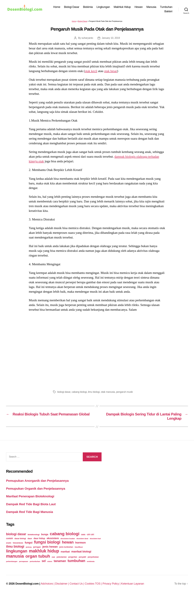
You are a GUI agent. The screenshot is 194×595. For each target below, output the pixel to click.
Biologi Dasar (71, 6)
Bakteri (168, 11)
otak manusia (108, 392)
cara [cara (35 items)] (83, 534)
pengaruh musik (124, 392)
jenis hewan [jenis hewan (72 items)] (50, 546)
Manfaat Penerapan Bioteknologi (30, 496)
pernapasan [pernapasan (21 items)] (23, 561)
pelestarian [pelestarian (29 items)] (62, 557)
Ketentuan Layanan (132, 583)
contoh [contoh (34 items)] (9, 538)
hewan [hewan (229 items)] (68, 542)
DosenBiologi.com (27, 583)
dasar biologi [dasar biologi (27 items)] (20, 538)
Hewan (139, 6)
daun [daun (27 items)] (30, 538)
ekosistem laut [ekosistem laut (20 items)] (95, 538)
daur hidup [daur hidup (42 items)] (39, 538)
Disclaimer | (62, 583)
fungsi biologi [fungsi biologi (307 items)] (47, 542)
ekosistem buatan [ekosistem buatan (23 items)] (67, 538)
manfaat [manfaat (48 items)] (65, 551)
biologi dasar (63, 392)
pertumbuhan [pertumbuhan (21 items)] (35, 561)
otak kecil (91, 71)
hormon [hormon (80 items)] (80, 542)
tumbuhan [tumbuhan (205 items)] (76, 561)
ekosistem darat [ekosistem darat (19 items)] (82, 538)
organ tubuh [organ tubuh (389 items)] (37, 556)
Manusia (151, 6)
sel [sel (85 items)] (44, 561)
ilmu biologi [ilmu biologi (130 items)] (15, 546)
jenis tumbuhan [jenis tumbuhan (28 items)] (66, 547)
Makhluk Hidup (122, 6)
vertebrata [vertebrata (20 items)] (90, 561)
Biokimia (88, 6)
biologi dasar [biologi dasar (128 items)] (16, 534)
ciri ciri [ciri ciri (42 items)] (90, 534)
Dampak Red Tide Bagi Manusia (29, 512)
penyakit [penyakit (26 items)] (82, 557)
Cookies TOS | (93, 583)
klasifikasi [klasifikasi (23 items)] (79, 547)
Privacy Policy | (112, 583)
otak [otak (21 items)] (53, 557)
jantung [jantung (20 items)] (29, 547)
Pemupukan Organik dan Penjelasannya (35, 488)
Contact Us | (77, 583)
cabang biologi (79, 392)
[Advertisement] (97, 350)
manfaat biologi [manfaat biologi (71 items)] (81, 551)
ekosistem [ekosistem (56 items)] (53, 538)
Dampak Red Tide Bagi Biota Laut (31, 504)
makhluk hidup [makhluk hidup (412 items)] (44, 551)
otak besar (110, 71)
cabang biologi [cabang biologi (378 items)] (64, 533)
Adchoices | (48, 583)
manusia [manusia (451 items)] (15, 556)
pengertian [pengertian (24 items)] (72, 557)
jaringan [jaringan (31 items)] (37, 547)
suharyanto (87, 38)
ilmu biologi (94, 392)
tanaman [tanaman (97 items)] (60, 561)
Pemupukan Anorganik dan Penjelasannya (37, 480)
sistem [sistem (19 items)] (49, 561)
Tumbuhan (166, 6)
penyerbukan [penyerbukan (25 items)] (93, 557)
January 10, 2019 (111, 38)
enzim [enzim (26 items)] (8, 543)
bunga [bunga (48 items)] (44, 534)
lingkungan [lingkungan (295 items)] (16, 551)
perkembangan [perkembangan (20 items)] (11, 561)
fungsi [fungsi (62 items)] (28, 542)
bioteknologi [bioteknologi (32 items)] (34, 534)
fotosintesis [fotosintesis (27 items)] (18, 543)
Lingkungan (103, 6)
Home (56, 6)
